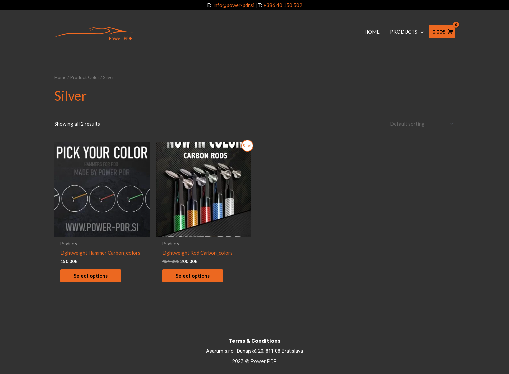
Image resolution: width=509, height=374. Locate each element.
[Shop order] (420, 123)
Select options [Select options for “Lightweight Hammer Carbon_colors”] (91, 275)
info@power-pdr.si (233, 5)
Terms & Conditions (255, 341)
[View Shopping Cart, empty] (442, 32)
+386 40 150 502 (282, 5)
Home (60, 77)
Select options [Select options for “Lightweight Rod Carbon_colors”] (193, 275)
